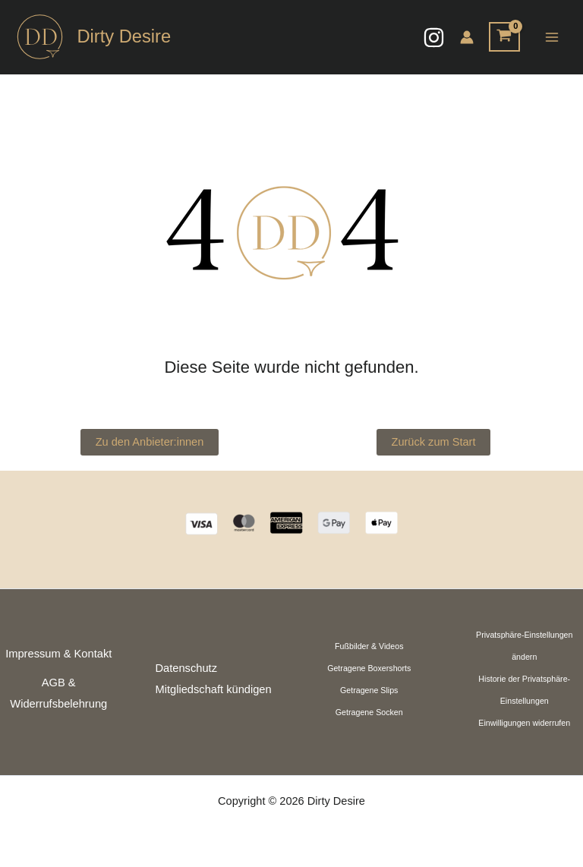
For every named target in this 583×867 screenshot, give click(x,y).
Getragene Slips (369, 690)
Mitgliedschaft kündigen (214, 689)
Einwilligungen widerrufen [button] (524, 722)
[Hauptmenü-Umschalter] (551, 36)
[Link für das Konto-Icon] (467, 37)
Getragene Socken (369, 712)
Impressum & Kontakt (58, 654)
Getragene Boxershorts (369, 668)
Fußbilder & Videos (369, 646)
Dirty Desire (124, 36)
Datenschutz (186, 668)
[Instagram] (434, 38)
